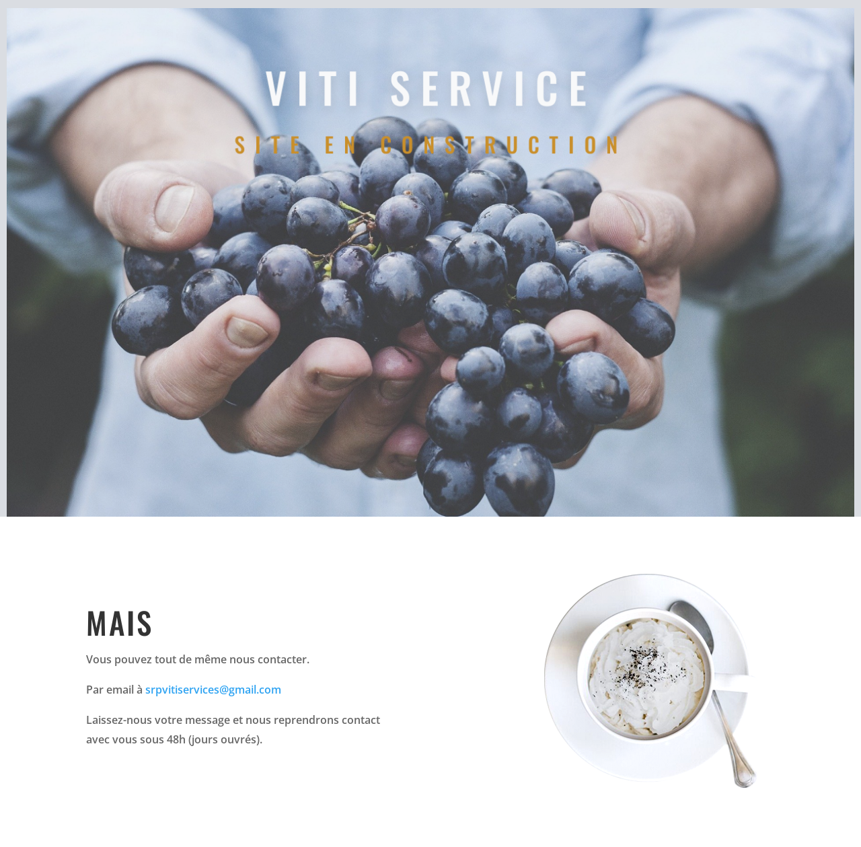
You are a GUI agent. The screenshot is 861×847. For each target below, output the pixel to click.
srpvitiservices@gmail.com (213, 689)
